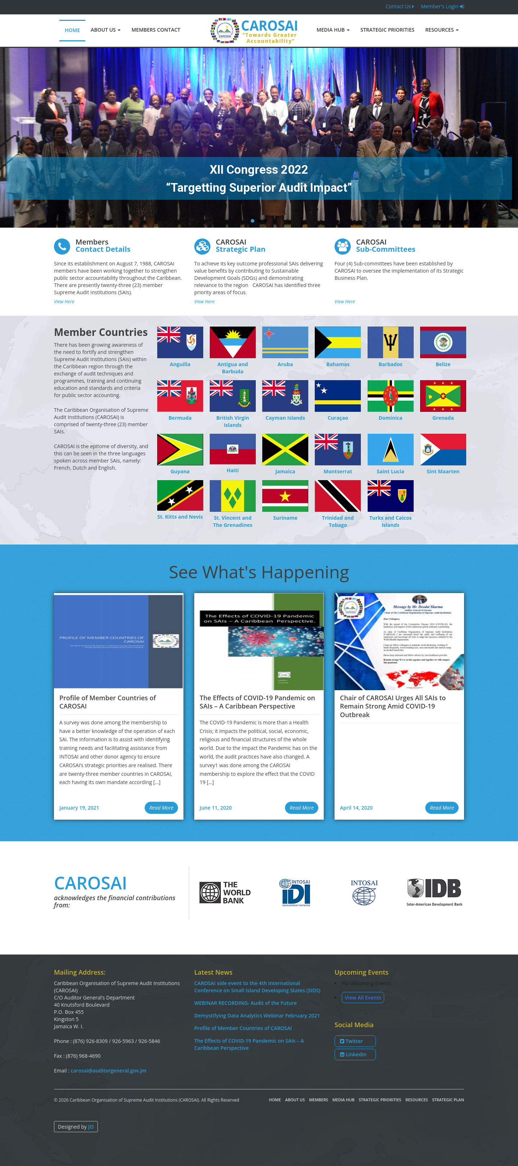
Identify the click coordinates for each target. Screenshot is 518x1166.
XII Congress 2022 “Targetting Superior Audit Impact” (259, 179)
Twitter (351, 1041)
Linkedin (353, 1054)
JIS (91, 1126)
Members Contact (155, 29)
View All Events (363, 997)
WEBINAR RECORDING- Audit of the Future (245, 1002)
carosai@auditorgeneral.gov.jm (108, 1070)
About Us (106, 29)
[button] (252, 221)
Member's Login (442, 6)
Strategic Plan (448, 1099)
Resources (442, 29)
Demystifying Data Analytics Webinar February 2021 (257, 1015)
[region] (259, 138)
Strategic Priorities (387, 29)
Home (72, 30)
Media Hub (333, 29)
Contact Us (400, 6)
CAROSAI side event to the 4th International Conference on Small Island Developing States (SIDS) (257, 987)
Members (318, 1099)
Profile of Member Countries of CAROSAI (243, 1028)
